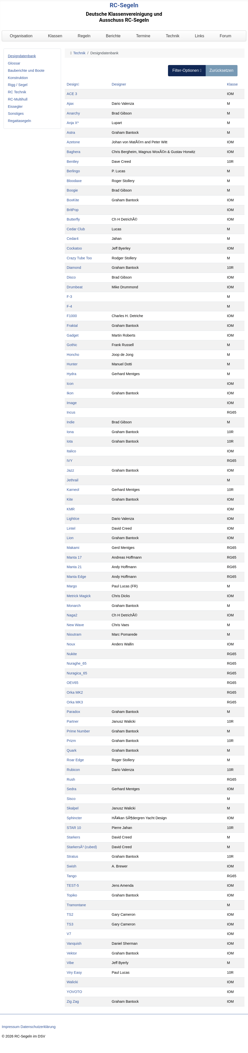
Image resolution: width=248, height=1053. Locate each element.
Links (199, 36)
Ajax (70, 104)
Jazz (70, 470)
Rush (71, 779)
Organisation (21, 36)
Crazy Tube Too (79, 258)
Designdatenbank (22, 56)
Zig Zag (73, 1001)
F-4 (69, 306)
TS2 (70, 914)
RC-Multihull (17, 99)
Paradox (73, 712)
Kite (70, 499)
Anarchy (73, 113)
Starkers (73, 837)
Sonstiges (16, 114)
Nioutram (74, 634)
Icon (70, 384)
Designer (119, 84)
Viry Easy (74, 972)
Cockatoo (74, 248)
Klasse (232, 84)
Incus (71, 412)
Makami (73, 548)
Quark (71, 750)
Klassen (55, 36)
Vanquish (74, 943)
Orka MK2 (75, 692)
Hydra (71, 374)
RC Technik (17, 92)
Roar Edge (75, 760)
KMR (71, 509)
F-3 (69, 297)
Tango (71, 876)
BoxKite (73, 200)
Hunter (72, 364)
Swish (71, 866)
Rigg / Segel (17, 85)
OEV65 (72, 683)
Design (73, 84)
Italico (71, 451)
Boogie (72, 190)
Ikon (70, 393)
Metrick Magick (79, 596)
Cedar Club (76, 229)
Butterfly (73, 219)
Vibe (70, 963)
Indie (70, 422)
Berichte (113, 36)
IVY (69, 461)
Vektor (72, 953)
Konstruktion (18, 78)
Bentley (73, 162)
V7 (69, 934)
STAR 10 (74, 828)
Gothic (72, 345)
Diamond (74, 268)
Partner (72, 721)
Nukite (72, 654)
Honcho (73, 355)
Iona (70, 432)
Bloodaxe (74, 181)
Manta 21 (74, 567)
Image (72, 403)
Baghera (73, 152)
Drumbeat (74, 287)
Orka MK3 (75, 702)
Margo (72, 586)
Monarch (74, 606)
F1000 (72, 316)
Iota (70, 441)
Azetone (73, 142)
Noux (71, 644)
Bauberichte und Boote (26, 71)
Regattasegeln (19, 121)
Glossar (14, 63)
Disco (71, 277)
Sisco (71, 799)
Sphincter (74, 818)
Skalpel (72, 808)
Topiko (72, 895)
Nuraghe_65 (76, 663)
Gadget (72, 335)
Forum (225, 36)
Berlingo (73, 171)
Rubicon (73, 770)
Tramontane (76, 905)
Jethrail (72, 480)
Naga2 (72, 615)
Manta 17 (74, 557)
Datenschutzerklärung (38, 1027)
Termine (143, 36)
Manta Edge (76, 577)
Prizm (71, 741)
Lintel (71, 528)
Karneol (73, 490)
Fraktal (72, 326)
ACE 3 (72, 94)
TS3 (70, 924)
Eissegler (15, 107)
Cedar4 (72, 239)
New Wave (75, 625)
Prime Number (78, 731)
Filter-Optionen (186, 70)
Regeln (84, 36)
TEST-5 (73, 885)
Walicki (72, 982)
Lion (70, 538)
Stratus (72, 856)
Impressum (11, 1027)
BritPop (72, 210)
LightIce (73, 519)
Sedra (71, 789)
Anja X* (73, 123)
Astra (71, 133)
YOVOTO (74, 992)
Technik (172, 36)
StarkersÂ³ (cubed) (82, 847)
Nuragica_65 (77, 673)
